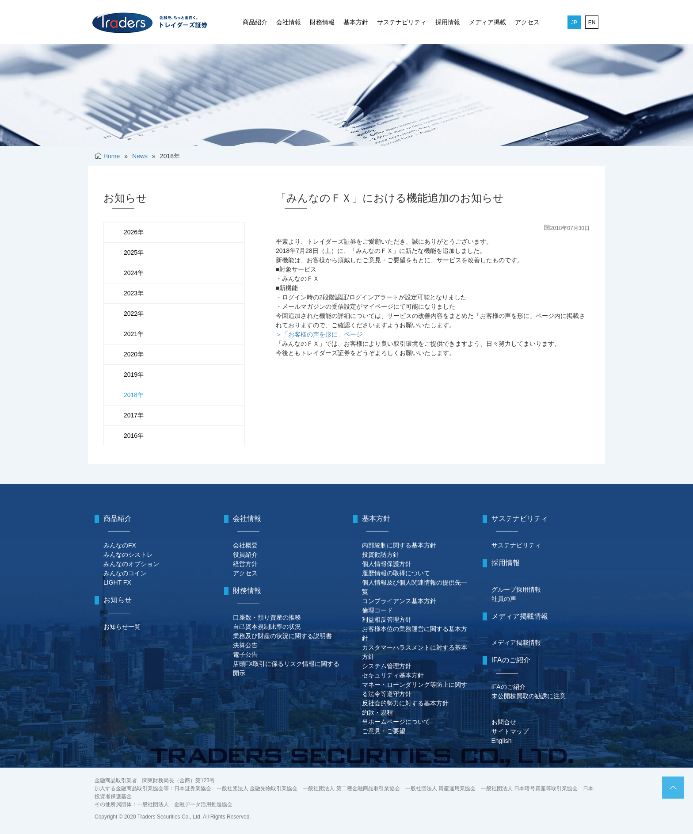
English (501, 740)
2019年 (134, 374)
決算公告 (245, 645)
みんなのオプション (131, 563)
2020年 (134, 354)
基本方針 (355, 22)
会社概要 (245, 545)
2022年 (134, 313)
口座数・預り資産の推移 (267, 617)
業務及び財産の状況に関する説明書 (282, 635)
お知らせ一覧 (122, 626)
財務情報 (322, 22)
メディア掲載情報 (516, 642)
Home (111, 156)
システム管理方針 (386, 665)
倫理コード (377, 610)
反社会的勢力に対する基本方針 (405, 703)
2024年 (134, 272)
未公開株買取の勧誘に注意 (528, 696)
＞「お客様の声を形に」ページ (319, 334)
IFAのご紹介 (508, 686)
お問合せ (503, 722)
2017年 (134, 415)
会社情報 (288, 22)
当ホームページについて (396, 721)
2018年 (134, 394)
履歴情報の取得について (396, 573)
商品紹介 (255, 22)
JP (574, 22)
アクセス (527, 22)
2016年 (134, 435)
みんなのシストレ (128, 554)
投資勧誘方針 (380, 554)
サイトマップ (510, 731)
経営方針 (245, 563)
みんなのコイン (125, 573)
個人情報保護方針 (386, 563)
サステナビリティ (401, 22)
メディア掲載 (487, 22)
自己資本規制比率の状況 (267, 626)
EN (592, 22)
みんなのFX (119, 545)
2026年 (134, 232)
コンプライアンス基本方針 (399, 600)
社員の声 (503, 598)
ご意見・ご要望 (383, 731)
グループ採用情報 (516, 589)
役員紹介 (245, 554)
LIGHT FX (117, 582)
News (140, 156)
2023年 (134, 293)
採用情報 (447, 22)
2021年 (134, 333)
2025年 (134, 252)
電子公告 (245, 654)
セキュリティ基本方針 (393, 675)
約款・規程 (377, 712)
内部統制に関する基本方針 (399, 545)
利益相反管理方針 (386, 619)
